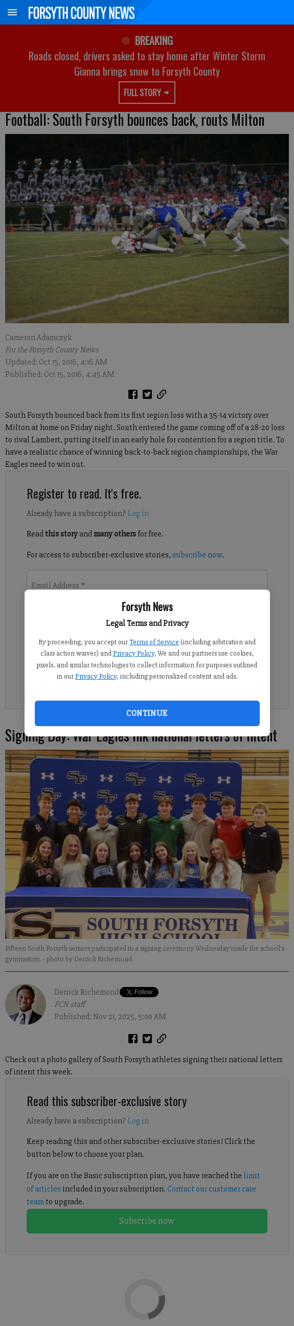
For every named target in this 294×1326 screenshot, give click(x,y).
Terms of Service (154, 642)
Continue (146, 713)
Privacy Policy (133, 653)
